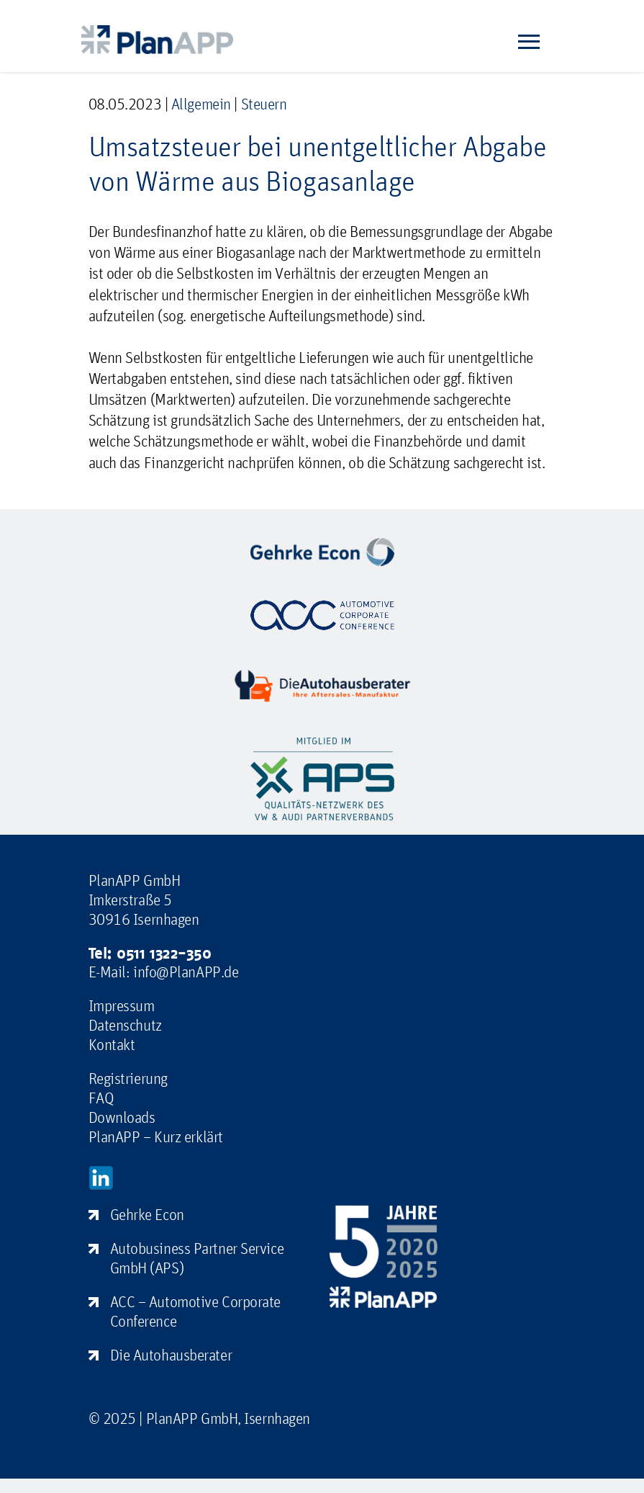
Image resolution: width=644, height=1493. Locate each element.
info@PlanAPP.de (185, 971)
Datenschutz (125, 1024)
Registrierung (128, 1078)
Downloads (122, 1117)
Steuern (264, 103)
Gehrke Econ (147, 1214)
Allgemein (201, 103)
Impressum (122, 1005)
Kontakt (112, 1044)
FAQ (101, 1097)
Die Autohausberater (171, 1354)
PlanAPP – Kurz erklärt (156, 1136)
